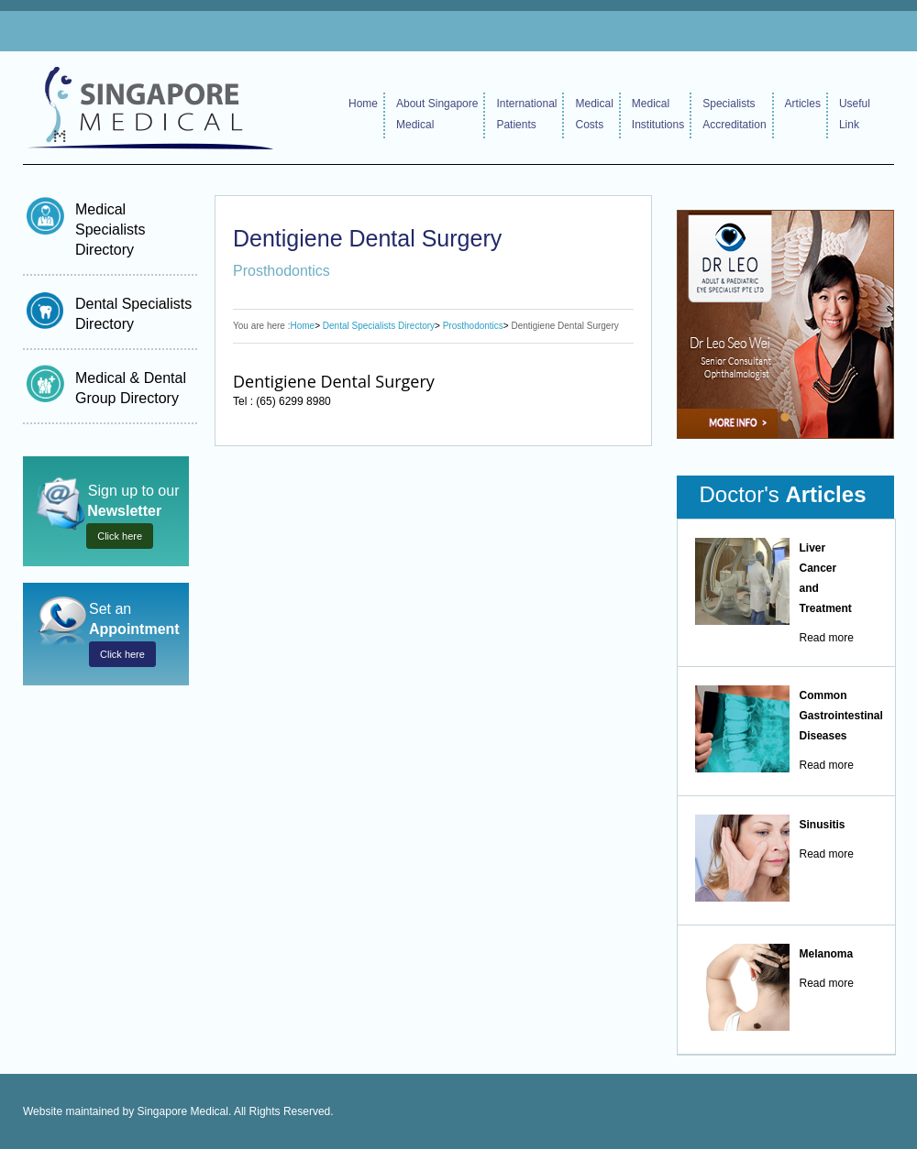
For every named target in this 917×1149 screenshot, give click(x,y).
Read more (827, 637)
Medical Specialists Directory (110, 229)
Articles (803, 103)
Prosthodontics (473, 326)
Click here (119, 536)
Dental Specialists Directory (379, 326)
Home (363, 103)
